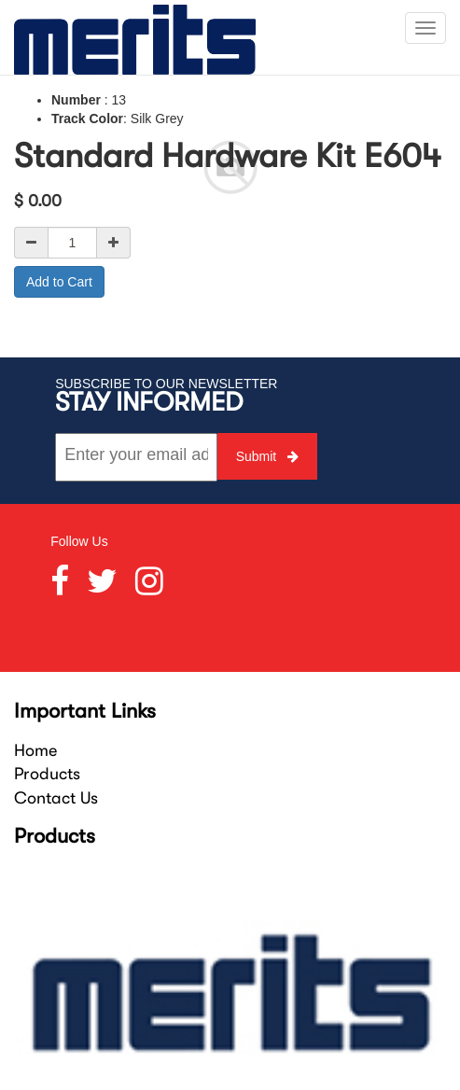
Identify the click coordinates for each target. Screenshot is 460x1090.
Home (35, 750)
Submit (267, 456)
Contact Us (56, 798)
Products (47, 773)
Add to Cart (59, 281)
